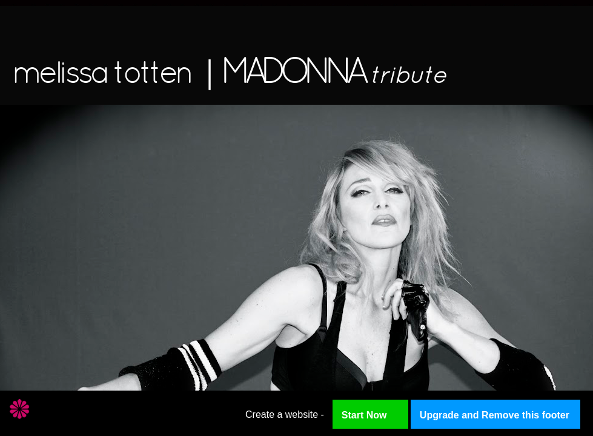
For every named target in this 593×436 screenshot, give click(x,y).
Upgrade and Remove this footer (494, 415)
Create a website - (284, 414)
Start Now (364, 415)
